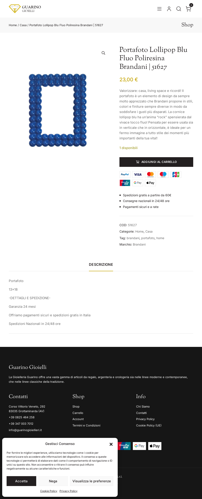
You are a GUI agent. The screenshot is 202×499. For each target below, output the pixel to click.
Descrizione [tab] (101, 264)
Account (78, 419)
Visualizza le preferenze (91, 481)
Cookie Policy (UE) (149, 425)
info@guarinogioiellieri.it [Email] (25, 430)
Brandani (139, 244)
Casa (23, 25)
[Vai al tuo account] (169, 9)
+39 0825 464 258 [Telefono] (21, 417)
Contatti (141, 413)
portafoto (148, 238)
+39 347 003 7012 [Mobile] (21, 423)
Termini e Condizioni (86, 425)
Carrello (77, 413)
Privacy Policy (69, 491)
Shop (75, 406)
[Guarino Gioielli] (25, 9)
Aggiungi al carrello (159, 162)
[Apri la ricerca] (179, 9)
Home (13, 25)
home (160, 238)
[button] (111, 444)
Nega (53, 481)
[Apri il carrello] (188, 9)
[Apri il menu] (159, 9)
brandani (133, 238)
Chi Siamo (143, 406)
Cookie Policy (48, 491)
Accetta (21, 481)
